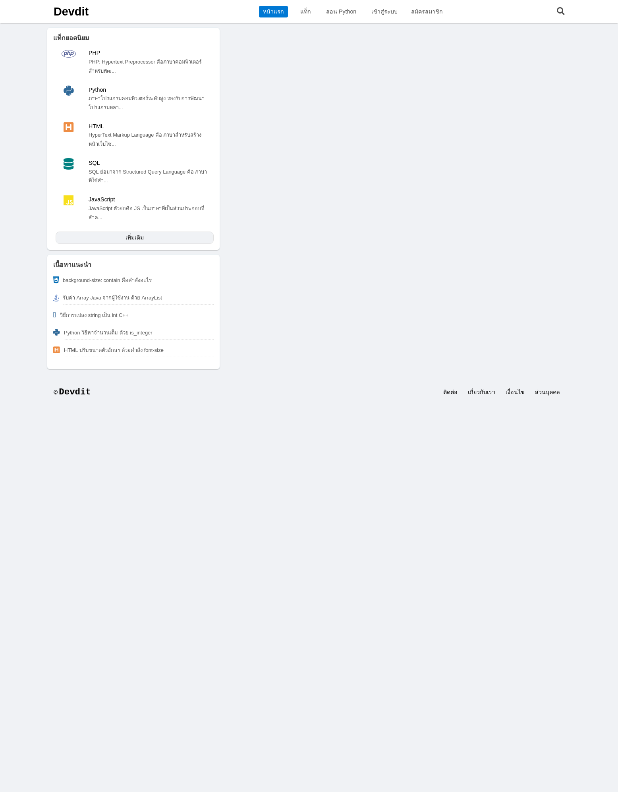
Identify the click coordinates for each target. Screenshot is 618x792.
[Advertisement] (309, 465)
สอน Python (341, 11)
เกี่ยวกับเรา (481, 392)
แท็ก (305, 11)
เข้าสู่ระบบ (384, 11)
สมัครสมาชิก (427, 11)
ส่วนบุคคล (547, 392)
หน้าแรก (273, 11)
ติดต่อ (450, 392)
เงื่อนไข (515, 392)
